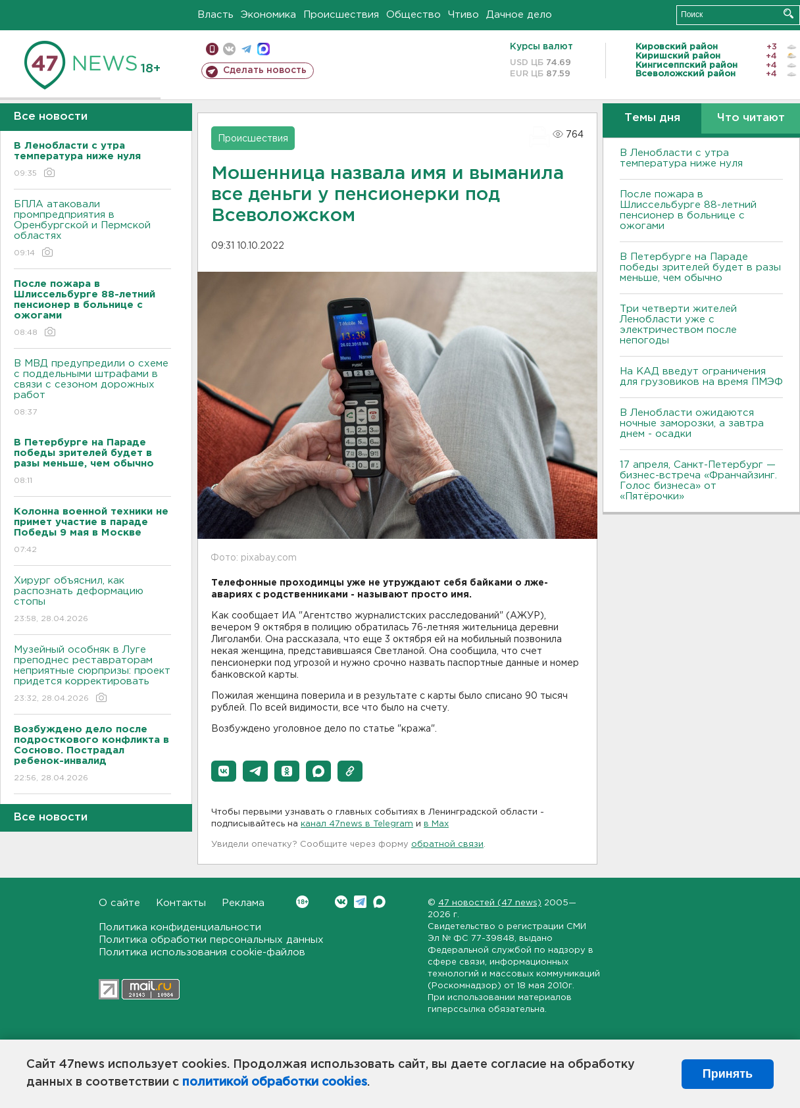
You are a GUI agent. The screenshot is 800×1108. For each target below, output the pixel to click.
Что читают (751, 118)
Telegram (360, 901)
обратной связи (447, 844)
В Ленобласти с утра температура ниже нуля (681, 158)
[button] (223, 771)
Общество (413, 15)
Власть (215, 15)
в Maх (436, 824)
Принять (728, 1073)
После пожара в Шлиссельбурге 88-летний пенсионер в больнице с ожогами (688, 210)
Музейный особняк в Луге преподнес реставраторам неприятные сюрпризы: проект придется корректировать (92, 674)
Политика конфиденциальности (180, 927)
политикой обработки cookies (274, 1082)
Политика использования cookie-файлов (202, 952)
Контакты (181, 903)
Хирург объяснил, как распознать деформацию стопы (92, 600)
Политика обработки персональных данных (211, 940)
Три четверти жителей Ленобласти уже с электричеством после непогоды (678, 325)
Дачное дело (519, 15)
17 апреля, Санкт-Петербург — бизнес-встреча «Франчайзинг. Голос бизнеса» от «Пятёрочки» (698, 481)
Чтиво (463, 15)
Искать (788, 13)
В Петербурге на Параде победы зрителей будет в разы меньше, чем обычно (700, 267)
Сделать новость (265, 70)
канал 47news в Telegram (357, 824)
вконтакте (229, 49)
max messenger (263, 49)
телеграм (246, 49)
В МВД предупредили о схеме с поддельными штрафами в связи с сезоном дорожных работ (92, 388)
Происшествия (341, 15)
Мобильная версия (212, 49)
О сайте (119, 903)
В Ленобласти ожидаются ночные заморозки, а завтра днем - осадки (692, 423)
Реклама (243, 903)
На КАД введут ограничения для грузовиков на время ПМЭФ (701, 376)
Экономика (268, 15)
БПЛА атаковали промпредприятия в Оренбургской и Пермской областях (92, 229)
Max (379, 901)
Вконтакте (302, 901)
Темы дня (652, 118)
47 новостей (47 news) (489, 903)
